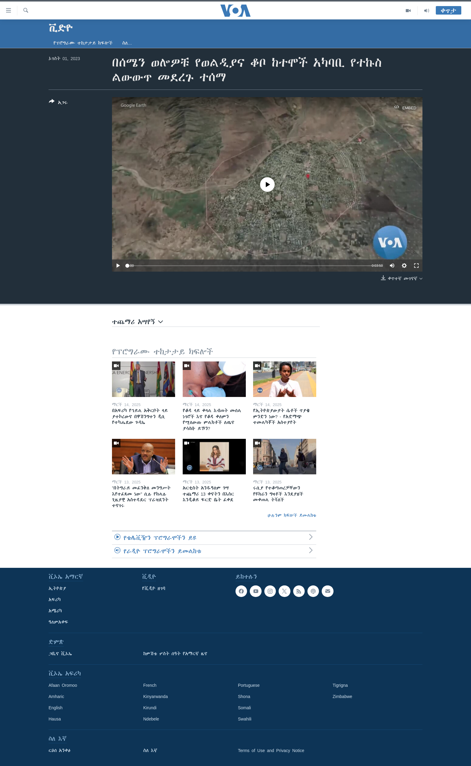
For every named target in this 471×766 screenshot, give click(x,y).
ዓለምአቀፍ (58, 622)
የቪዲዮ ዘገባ (153, 588)
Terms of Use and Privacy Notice (271, 750)
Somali (244, 707)
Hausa (55, 719)
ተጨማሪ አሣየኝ (137, 322)
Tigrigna (340, 685)
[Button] (58, 103)
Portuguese (249, 685)
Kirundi (150, 707)
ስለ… (127, 43)
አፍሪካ (55, 599)
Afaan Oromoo (63, 685)
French (150, 685)
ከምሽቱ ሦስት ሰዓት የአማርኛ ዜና (175, 653)
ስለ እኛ (150, 750)
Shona (244, 696)
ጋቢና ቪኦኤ (60, 653)
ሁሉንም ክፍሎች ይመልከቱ (292, 515)
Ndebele (151, 719)
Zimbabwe (342, 696)
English (56, 707)
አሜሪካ (55, 611)
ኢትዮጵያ (57, 588)
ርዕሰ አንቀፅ (59, 750)
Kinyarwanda (155, 696)
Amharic (56, 696)
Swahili (244, 719)
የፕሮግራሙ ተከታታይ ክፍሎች (83, 43)
